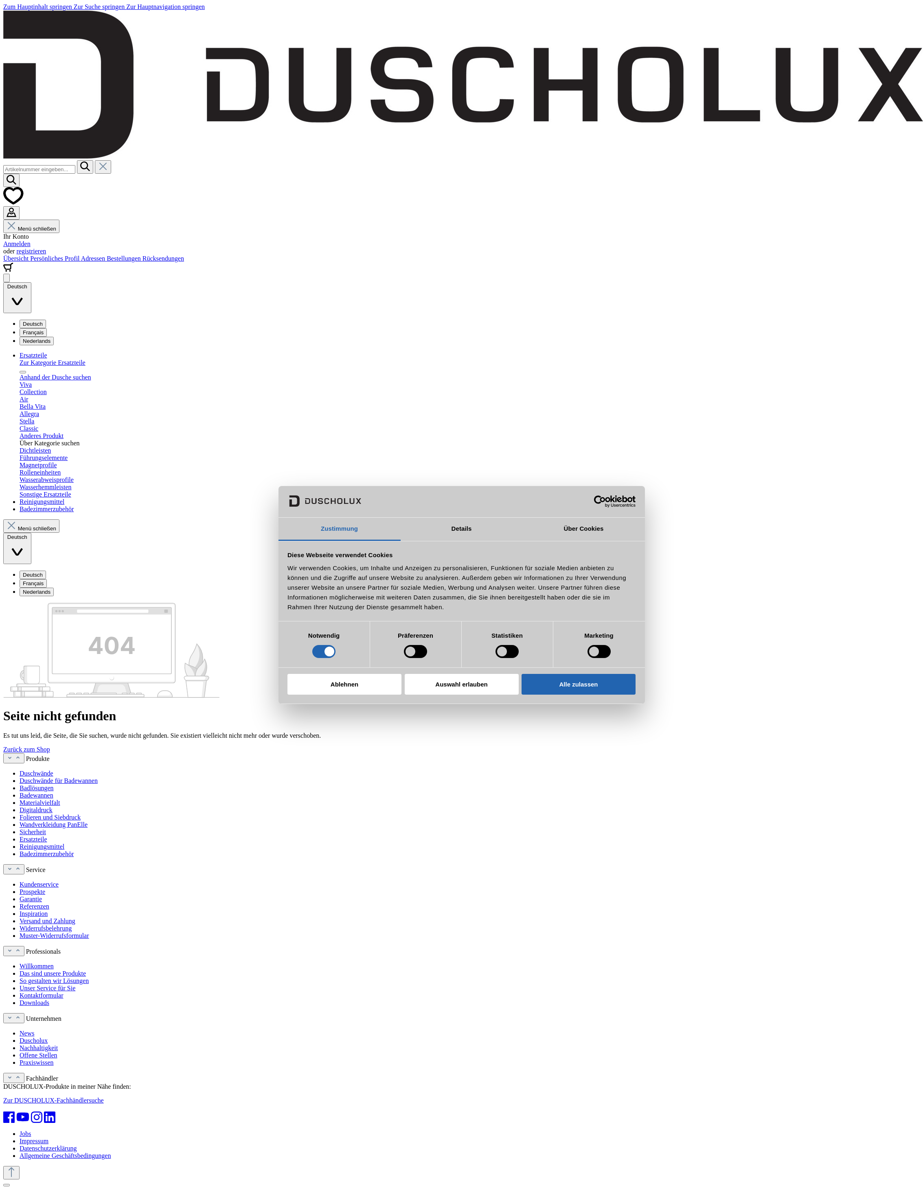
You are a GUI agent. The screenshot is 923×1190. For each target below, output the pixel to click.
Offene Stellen (38, 1055)
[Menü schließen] (23, 372)
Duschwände (36, 773)
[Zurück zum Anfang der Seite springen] (11, 1172)
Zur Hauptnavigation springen (165, 6)
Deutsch (33, 324)
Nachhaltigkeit (39, 1047)
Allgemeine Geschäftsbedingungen (65, 1155)
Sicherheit (33, 831)
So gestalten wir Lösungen (54, 980)
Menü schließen (31, 229)
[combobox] (39, 169)
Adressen (94, 258)
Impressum (34, 1141)
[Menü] (6, 278)
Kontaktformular (42, 995)
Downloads (34, 1002)
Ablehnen (344, 684)
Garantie (31, 899)
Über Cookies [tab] (584, 528)
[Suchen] (85, 167)
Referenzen (34, 906)
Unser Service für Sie (47, 988)
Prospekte (32, 891)
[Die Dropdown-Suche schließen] (103, 167)
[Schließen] (6, 1185)
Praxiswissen (37, 1062)
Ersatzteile (33, 839)
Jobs (25, 1133)
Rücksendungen (163, 258)
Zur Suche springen (100, 6)
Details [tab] (462, 528)
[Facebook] (9, 1117)
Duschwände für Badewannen (59, 780)
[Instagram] (36, 1117)
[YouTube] (22, 1117)
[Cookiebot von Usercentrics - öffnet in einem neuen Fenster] (600, 501)
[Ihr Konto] (11, 213)
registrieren (31, 251)
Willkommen (37, 966)
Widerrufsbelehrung (46, 928)
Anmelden (17, 243)
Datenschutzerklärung (48, 1148)
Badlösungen (37, 788)
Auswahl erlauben (461, 684)
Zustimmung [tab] (339, 528)
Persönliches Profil (55, 258)
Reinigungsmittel (42, 846)
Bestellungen (125, 258)
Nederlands (36, 341)
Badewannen (36, 795)
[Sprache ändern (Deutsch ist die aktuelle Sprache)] (17, 298)
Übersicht (16, 258)
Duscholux (34, 1040)
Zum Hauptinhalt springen (38, 6)
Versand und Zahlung (47, 921)
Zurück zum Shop (26, 749)
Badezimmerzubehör (47, 853)
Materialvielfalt (40, 802)
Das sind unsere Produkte (53, 973)
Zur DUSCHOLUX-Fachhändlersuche (53, 1100)
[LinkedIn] (49, 1117)
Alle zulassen (578, 684)
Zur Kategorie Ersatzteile (53, 362)
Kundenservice (39, 884)
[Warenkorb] (8, 269)
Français (33, 332)
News (27, 1033)
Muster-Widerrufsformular (54, 935)
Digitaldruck (36, 809)
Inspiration (34, 913)
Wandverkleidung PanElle (54, 824)
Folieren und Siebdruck (50, 817)
